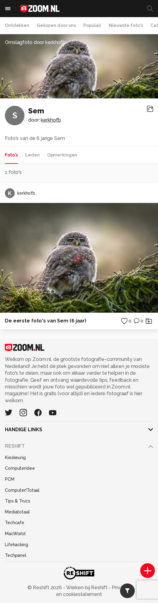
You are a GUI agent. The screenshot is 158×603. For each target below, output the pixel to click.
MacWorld (15, 533)
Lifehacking (16, 544)
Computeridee (20, 468)
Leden (32, 155)
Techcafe (14, 522)
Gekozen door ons (56, 25)
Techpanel (15, 555)
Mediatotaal (17, 511)
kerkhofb (51, 120)
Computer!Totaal (22, 490)
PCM (9, 479)
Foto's (11, 155)
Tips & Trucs (17, 500)
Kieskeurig (15, 457)
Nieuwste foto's (126, 25)
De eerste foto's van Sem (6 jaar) (45, 321)
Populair (92, 25)
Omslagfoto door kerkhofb (35, 42)
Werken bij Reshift (87, 587)
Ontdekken (17, 25)
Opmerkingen (62, 155)
